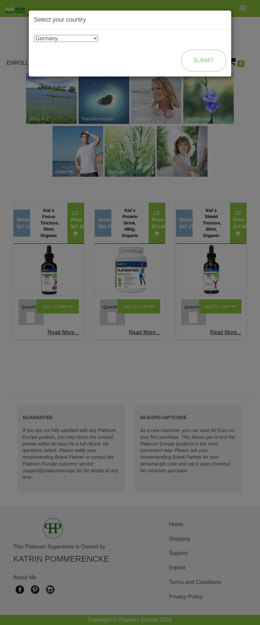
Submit (204, 60)
